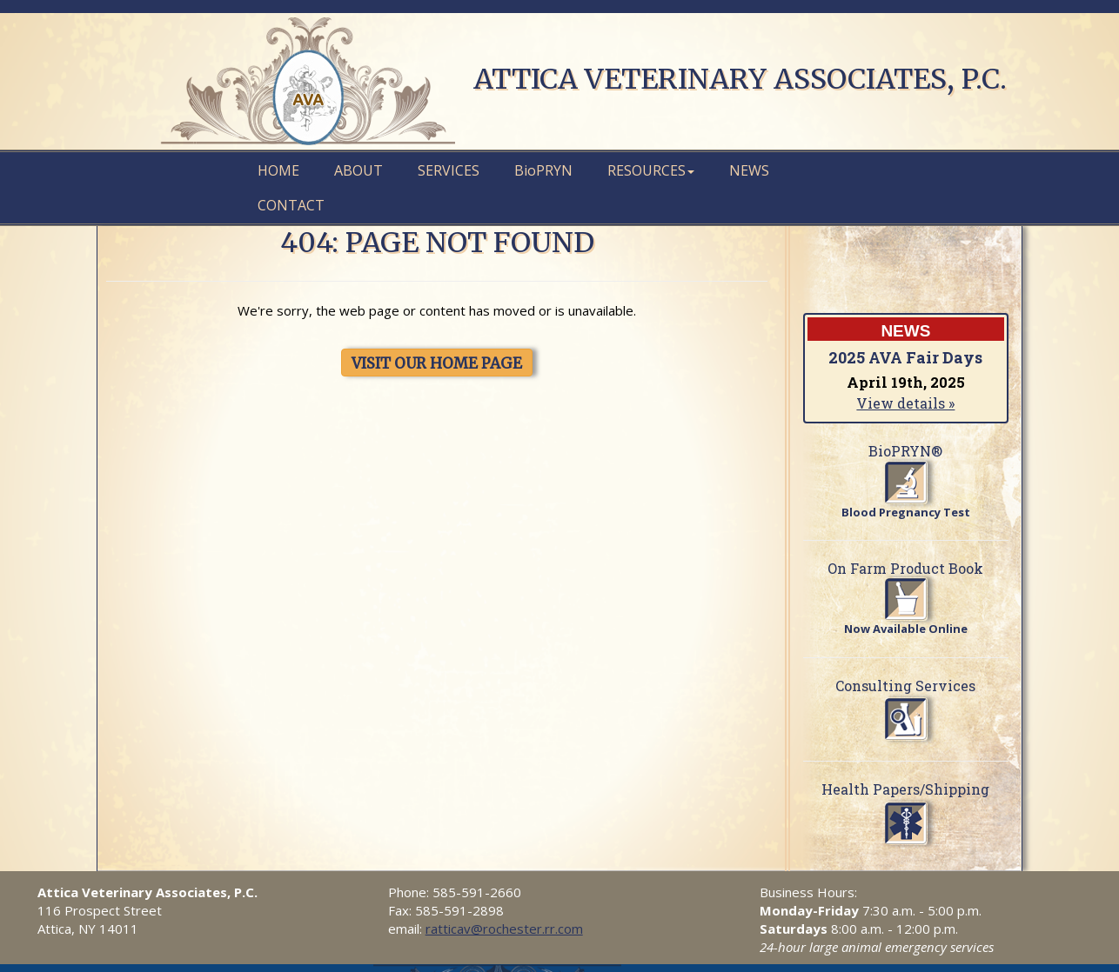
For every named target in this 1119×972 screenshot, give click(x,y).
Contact (291, 205)
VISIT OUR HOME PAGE (437, 363)
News (749, 170)
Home (278, 170)
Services (448, 170)
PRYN (543, 170)
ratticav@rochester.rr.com (504, 928)
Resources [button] (650, 170)
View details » (905, 403)
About (358, 170)
